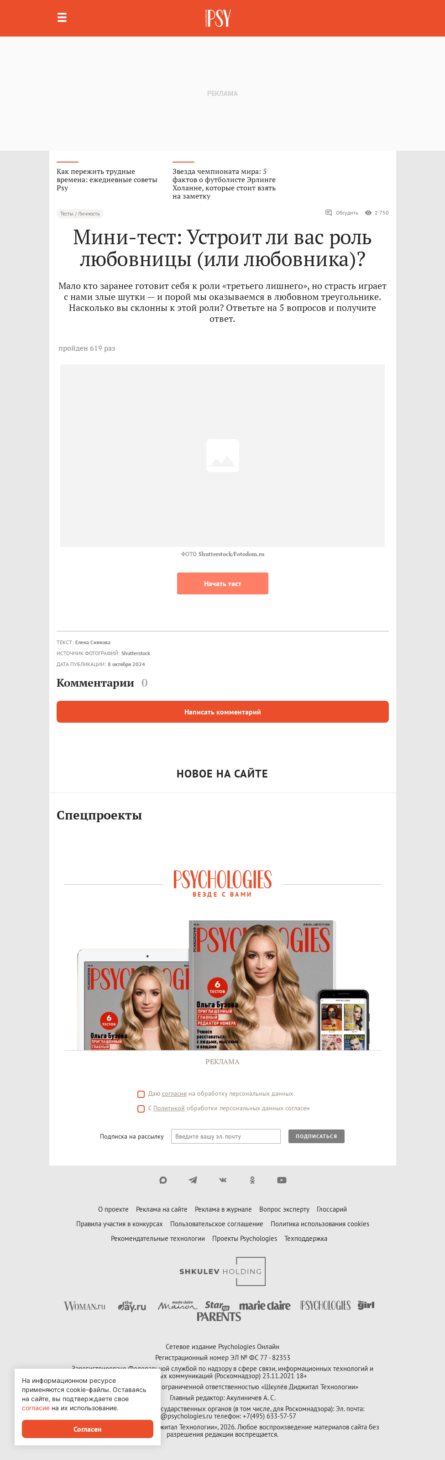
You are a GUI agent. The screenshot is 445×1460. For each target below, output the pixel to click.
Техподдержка (305, 1238)
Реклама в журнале (223, 1209)
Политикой (169, 1108)
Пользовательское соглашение (216, 1223)
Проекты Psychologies (244, 1238)
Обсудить (341, 212)
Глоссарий (332, 1209)
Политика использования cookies (320, 1223)
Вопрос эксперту (284, 1209)
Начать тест (222, 583)
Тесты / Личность (80, 213)
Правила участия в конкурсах (119, 1223)
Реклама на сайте (162, 1209)
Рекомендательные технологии (158, 1238)
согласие (174, 1093)
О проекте (113, 1209)
